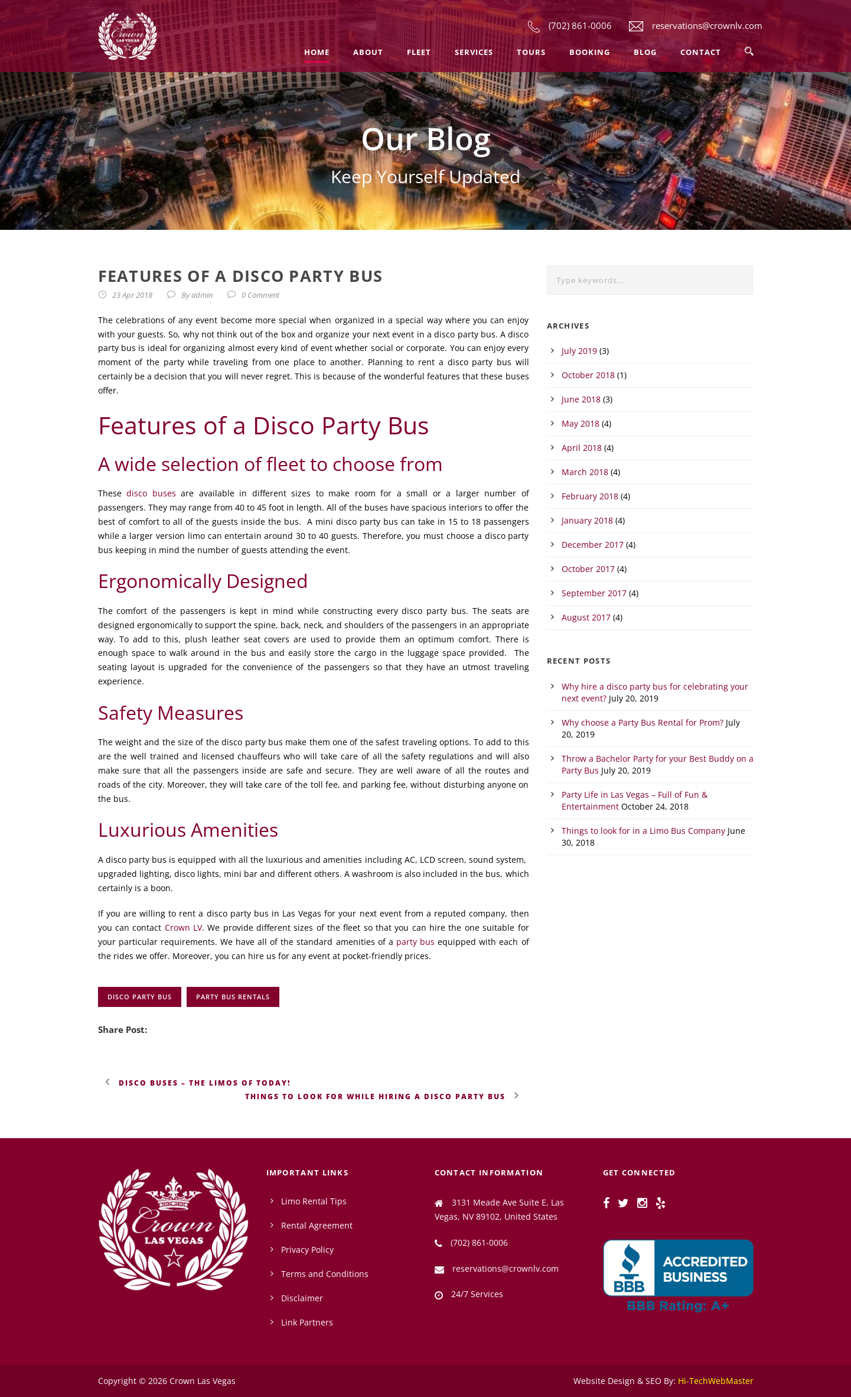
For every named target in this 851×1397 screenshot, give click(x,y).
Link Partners (307, 1322)
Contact (700, 52)
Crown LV (183, 927)
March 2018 (585, 471)
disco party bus (139, 996)
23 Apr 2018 (132, 295)
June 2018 (581, 399)
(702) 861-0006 (580, 25)
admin (202, 295)
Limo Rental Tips (314, 1201)
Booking (589, 52)
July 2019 (579, 350)
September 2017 (594, 593)
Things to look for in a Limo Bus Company (643, 830)
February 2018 (590, 496)
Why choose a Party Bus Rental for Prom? (642, 722)
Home (317, 52)
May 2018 (580, 423)
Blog (645, 52)
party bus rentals (233, 996)
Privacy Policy (307, 1249)
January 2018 (587, 520)
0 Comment (260, 295)
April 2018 (582, 447)
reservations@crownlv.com (707, 25)
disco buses (151, 493)
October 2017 (588, 568)
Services (474, 52)
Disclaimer (302, 1298)
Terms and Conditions (325, 1273)
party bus (415, 941)
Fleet (419, 52)
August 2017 (586, 617)
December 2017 (593, 544)
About (368, 52)
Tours (531, 52)
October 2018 (588, 375)
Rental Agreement (317, 1225)
